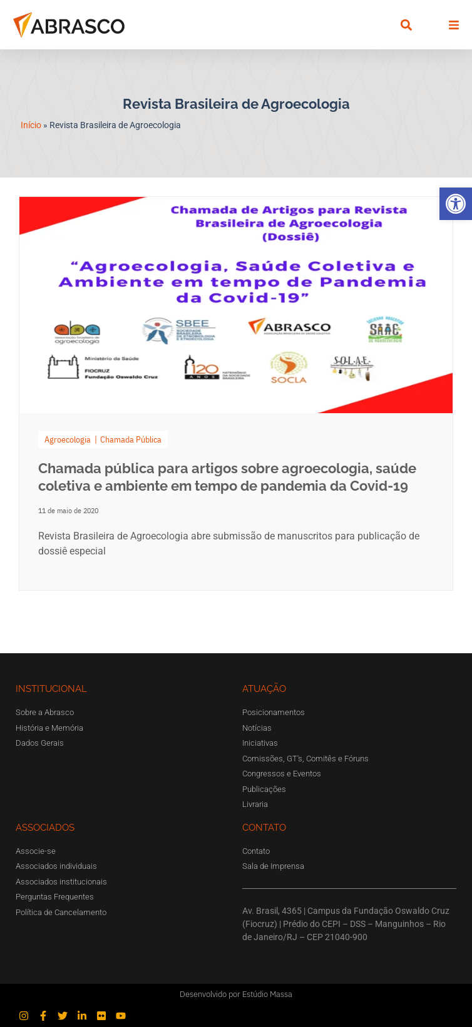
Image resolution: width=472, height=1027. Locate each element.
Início (31, 125)
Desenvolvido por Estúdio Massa (236, 994)
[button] (455, 204)
